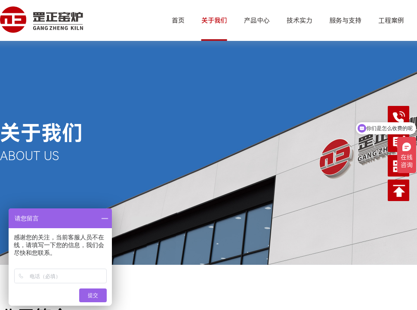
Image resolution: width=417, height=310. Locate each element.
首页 (178, 21)
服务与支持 (345, 21)
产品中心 (257, 21)
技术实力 (299, 21)
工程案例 (391, 21)
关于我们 (214, 21)
